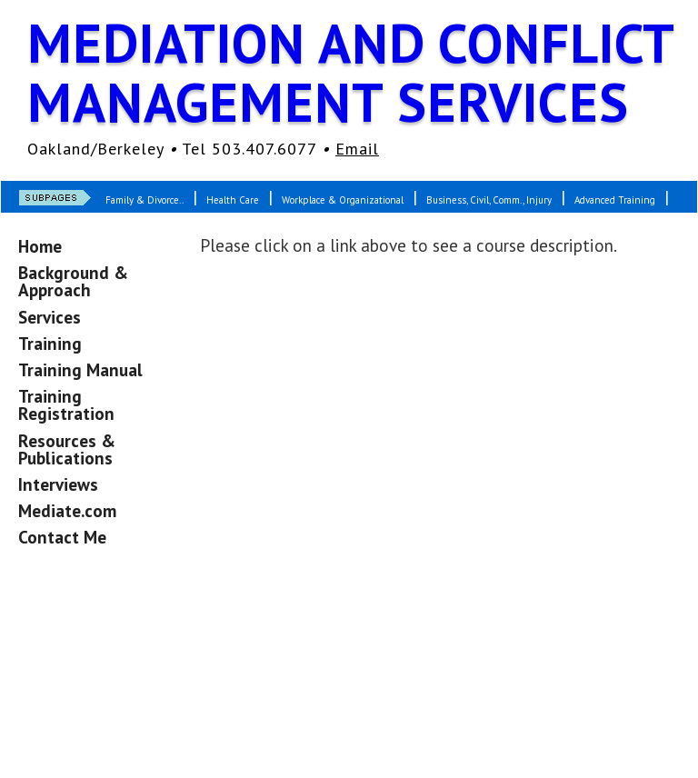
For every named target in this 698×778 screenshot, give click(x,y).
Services (49, 316)
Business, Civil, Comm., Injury (489, 200)
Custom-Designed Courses (168, 235)
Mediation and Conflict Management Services (350, 72)
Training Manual (80, 369)
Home (40, 245)
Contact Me (62, 536)
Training (50, 343)
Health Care (232, 200)
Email (357, 148)
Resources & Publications (66, 449)
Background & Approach (73, 281)
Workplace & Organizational (343, 200)
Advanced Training (614, 200)
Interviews (58, 484)
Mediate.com (67, 510)
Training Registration (66, 404)
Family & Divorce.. (144, 200)
